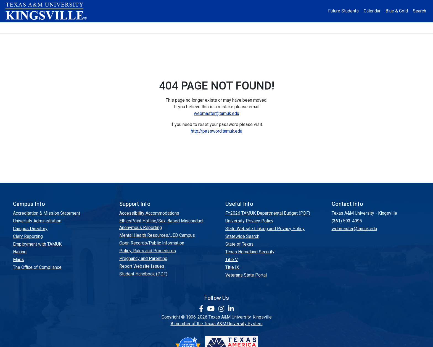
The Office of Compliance (37, 267)
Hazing (20, 251)
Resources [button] (243, 27)
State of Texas (239, 244)
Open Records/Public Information (151, 243)
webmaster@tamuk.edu (216, 113)
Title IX (232, 267)
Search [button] (419, 11)
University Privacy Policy (249, 221)
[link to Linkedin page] (231, 309)
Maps (18, 259)
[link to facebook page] (202, 309)
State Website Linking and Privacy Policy (265, 228)
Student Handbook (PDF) (143, 274)
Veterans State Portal (246, 275)
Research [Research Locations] (204, 27)
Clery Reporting (28, 236)
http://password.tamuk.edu (216, 131)
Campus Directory (30, 228)
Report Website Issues (141, 266)
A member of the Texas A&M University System (217, 323)
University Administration (37, 221)
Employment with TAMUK (37, 244)
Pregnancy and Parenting (143, 258)
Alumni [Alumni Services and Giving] (283, 27)
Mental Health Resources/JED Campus (157, 235)
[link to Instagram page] (222, 309)
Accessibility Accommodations (149, 213)
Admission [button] (117, 27)
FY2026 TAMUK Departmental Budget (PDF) (267, 213)
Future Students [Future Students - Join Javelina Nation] (343, 11)
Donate (353, 27)
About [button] (78, 27)
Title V (231, 259)
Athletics (318, 27)
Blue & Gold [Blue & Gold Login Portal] (397, 11)
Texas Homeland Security (249, 251)
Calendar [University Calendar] (372, 11)
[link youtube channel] (211, 309)
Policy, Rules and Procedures (147, 250)
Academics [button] (161, 27)
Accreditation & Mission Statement (46, 213)
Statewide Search (242, 236)
